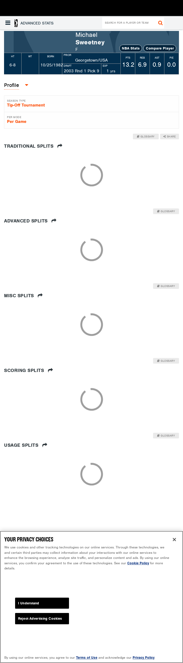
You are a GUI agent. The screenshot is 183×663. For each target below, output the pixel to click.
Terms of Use (86, 657)
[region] (91, 597)
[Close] (174, 539)
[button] (29, 23)
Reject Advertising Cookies (40, 618)
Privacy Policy (143, 657)
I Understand (28, 603)
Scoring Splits (28, 370)
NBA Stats (131, 48)
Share (169, 136)
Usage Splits (25, 445)
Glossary (146, 136)
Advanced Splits (30, 221)
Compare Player (160, 48)
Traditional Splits (33, 146)
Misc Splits (23, 296)
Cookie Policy (138, 563)
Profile (11, 85)
